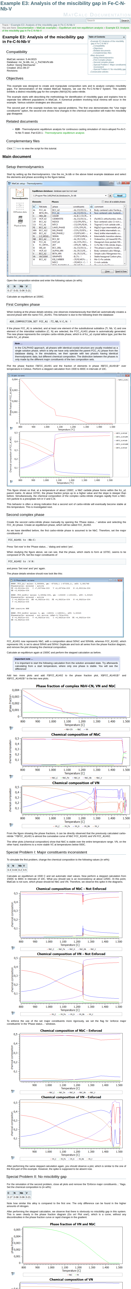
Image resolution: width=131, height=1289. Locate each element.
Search (125, 20)
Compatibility (99, 46)
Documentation (25, 27)
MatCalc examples (46, 27)
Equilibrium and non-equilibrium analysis (81, 27)
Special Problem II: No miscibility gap (110, 69)
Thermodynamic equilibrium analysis (64, 132)
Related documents (102, 51)
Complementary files (102, 53)
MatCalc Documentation (97, 15)
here (18, 148)
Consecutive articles (99, 72)
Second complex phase (104, 62)
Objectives (98, 48)
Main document (97, 55)
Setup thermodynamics (104, 58)
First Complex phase (103, 60)
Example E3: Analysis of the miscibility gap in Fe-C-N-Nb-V (43, 24)
